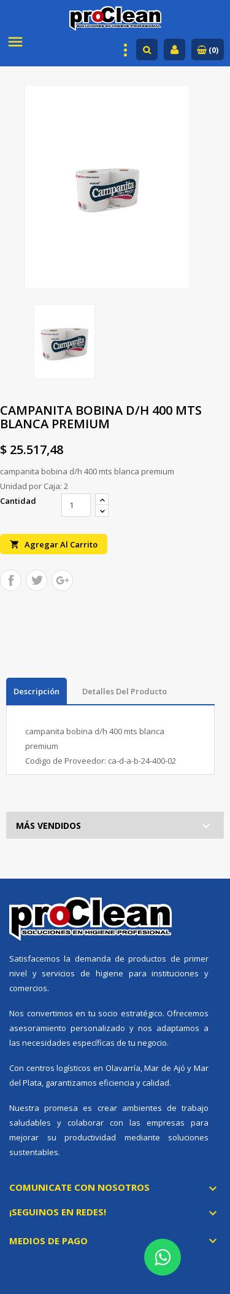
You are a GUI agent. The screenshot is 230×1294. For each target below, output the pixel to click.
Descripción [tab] (36, 691)
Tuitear (36, 580)
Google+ (62, 580)
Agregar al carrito (54, 544)
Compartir (11, 580)
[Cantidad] (76, 505)
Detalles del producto (124, 691)
